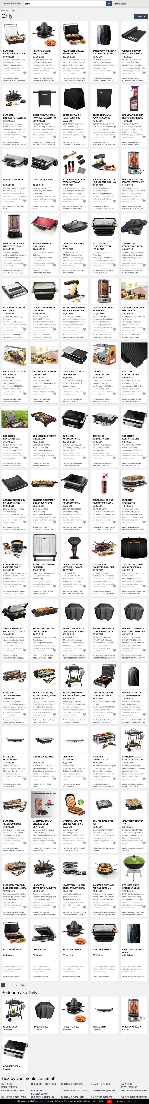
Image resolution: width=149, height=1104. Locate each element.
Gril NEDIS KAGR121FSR (74, 1090)
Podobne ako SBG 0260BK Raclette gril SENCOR (72, 400)
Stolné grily (99, 1027)
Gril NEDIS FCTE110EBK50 (10, 758)
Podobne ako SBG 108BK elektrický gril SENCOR (12, 400)
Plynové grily (40, 1027)
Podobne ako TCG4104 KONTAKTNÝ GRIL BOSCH (42, 272)
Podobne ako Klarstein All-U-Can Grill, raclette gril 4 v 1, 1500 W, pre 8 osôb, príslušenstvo (74, 915)
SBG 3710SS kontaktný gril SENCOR (130, 375)
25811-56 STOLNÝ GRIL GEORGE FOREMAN (133, 565)
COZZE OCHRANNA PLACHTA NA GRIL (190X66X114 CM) (102, 118)
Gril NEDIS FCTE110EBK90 (70, 758)
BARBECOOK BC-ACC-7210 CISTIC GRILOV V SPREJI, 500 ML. (103, 503)
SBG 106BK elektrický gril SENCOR (44, 437)
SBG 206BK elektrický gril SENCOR (44, 373)
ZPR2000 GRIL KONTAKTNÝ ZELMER (132, 244)
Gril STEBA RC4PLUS (42, 1097)
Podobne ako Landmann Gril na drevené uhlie (44, 849)
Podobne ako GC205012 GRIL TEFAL (13, 208)
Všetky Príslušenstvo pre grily (133, 976)
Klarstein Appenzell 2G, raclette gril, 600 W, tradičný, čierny (104, 182)
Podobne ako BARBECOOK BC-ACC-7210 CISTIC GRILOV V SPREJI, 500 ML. (104, 530)
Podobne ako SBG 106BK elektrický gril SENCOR (42, 464)
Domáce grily (40, 949)
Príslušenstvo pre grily (132, 950)
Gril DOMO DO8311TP (72, 1097)
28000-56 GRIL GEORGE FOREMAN (44, 565)
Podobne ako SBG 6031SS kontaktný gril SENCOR (102, 400)
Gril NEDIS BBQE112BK (103, 1090)
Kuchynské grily (72, 949)
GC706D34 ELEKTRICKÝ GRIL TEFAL (44, 309)
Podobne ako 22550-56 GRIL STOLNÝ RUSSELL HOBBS (43, 657)
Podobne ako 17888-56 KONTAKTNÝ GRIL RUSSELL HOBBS (13, 658)
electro (4, 11)
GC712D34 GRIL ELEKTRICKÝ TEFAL (102, 244)
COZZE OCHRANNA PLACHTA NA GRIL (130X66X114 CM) (72, 118)
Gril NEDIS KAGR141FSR (134, 1097)
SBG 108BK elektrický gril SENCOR (15, 373)
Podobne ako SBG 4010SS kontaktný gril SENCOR (102, 464)
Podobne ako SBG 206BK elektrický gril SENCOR (42, 400)
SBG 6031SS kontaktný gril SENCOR (101, 375)
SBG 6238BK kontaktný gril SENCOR (71, 439)
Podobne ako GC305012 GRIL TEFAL (43, 208)
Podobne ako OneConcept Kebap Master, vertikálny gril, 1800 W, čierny (13, 273)
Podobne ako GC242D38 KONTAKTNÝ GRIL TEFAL (12, 336)
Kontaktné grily (12, 949)
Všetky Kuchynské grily (71, 976)
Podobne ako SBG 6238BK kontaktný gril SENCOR (72, 464)
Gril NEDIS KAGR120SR (13, 1097)
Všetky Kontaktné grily (11, 976)
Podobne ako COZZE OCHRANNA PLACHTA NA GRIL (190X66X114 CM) (104, 145)
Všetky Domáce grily (40, 976)
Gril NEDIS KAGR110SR (43, 1084)
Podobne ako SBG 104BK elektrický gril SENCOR (131, 336)
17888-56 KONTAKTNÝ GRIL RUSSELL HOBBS (14, 629)
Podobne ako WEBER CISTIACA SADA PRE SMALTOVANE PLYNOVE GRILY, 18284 (74, 209)
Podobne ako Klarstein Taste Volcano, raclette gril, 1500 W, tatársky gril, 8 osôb (43, 80)
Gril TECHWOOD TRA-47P (133, 822)
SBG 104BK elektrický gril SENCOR (134, 309)
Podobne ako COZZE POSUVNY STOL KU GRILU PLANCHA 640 (44, 144)
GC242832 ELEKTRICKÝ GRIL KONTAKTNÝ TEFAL (14, 503)
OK (110, 1101)
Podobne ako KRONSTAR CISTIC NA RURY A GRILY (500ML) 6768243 (131, 145)
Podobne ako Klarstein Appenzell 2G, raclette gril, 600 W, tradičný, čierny (103, 209)
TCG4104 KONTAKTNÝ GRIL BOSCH (43, 244)
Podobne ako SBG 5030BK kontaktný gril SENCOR (131, 464)
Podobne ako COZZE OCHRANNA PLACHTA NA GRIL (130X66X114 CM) (74, 145)
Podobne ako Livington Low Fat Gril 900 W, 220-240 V (74, 849)
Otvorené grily (11, 1066)
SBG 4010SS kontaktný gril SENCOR (101, 439)
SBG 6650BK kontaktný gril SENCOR (11, 439)
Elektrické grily (102, 949)
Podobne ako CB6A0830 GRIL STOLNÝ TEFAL (73, 272)
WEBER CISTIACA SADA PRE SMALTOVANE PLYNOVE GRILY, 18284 (74, 182)
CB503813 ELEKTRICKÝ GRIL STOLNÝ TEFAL (44, 501)
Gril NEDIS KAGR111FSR (134, 1090)
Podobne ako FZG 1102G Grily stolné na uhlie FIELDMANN (133, 914)
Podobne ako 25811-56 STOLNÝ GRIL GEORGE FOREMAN (133, 593)
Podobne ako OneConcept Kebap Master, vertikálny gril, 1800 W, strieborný (132, 209)
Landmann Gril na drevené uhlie (42, 822)
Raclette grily (71, 1027)
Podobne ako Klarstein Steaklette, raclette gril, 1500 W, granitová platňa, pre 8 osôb (133, 530)
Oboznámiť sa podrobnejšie (125, 1101)
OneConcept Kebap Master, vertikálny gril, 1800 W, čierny (13, 246)
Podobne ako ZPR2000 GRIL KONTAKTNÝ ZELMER (132, 272)
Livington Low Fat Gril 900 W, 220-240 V (73, 822)
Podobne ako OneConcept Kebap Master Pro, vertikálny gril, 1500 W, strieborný (103, 337)
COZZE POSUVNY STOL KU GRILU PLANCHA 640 (44, 116)
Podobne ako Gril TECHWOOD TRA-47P (133, 849)
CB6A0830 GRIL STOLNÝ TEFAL (74, 244)
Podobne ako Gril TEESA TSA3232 (42, 785)
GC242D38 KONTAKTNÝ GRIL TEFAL (14, 309)
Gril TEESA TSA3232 (43, 757)
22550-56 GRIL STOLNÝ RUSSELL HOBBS (43, 629)
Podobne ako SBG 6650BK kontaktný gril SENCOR (12, 464)
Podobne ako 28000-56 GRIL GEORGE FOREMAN (43, 593)
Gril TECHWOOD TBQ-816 (103, 822)
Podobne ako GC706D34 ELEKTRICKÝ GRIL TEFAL (42, 336)
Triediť (139, 16)
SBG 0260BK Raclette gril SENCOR (74, 373)
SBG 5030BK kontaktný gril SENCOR (130, 439)
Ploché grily (10, 1027)
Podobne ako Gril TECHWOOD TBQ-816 (103, 849)
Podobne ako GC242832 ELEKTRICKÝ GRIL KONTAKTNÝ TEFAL (15, 530)
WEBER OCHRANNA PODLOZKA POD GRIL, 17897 (132, 54)
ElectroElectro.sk (13, 3)
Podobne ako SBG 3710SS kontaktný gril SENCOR (131, 400)
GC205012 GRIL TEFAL (13, 179)
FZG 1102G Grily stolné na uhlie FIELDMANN (131, 888)
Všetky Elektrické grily (101, 976)
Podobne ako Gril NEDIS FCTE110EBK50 (12, 785)
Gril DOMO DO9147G (72, 1084)
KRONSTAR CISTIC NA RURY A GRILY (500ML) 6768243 (132, 118)
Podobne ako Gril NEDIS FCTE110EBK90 (71, 785)
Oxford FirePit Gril (100, 1084)
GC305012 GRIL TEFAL (43, 179)
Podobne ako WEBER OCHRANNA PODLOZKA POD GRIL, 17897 (133, 80)
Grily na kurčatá (131, 1027)
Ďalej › (23, 985)
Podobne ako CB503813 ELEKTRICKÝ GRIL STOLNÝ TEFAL (43, 530)
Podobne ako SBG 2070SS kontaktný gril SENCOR (72, 529)
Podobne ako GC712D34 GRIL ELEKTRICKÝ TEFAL (103, 272)
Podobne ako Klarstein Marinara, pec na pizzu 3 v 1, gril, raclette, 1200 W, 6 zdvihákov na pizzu (104, 915)
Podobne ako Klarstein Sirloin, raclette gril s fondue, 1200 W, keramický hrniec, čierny (14, 594)
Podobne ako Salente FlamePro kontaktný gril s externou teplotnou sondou (104, 722)
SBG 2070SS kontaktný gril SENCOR (71, 503)
